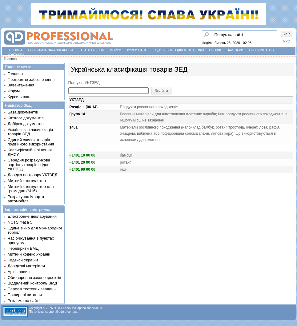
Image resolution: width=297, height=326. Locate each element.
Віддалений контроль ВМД (32, 283)
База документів (23, 112)
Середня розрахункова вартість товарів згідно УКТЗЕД (29, 164)
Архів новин (19, 271)
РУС (286, 41)
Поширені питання (25, 294)
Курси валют (138, 50)
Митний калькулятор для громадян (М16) (31, 188)
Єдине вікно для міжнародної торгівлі (188, 50)
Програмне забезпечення (50, 50)
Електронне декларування (32, 216)
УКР (286, 34)
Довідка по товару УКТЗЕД (32, 175)
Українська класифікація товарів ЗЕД (30, 131)
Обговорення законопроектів (34, 277)
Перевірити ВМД (23, 248)
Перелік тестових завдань (32, 289)
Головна (15, 50)
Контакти (16, 55)
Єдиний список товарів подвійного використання (31, 141)
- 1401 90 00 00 (82, 169)
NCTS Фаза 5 (20, 222)
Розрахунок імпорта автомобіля (26, 198)
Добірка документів (26, 123)
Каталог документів (26, 118)
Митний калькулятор (27, 180)
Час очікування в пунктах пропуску (31, 240)
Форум (116, 50)
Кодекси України (23, 260)
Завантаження (91, 50)
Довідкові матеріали (26, 266)
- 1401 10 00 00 (82, 155)
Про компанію (261, 50)
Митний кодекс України (29, 254)
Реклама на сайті (24, 300)
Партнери (235, 50)
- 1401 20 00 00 (82, 162)
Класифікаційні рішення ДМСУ (30, 152)
